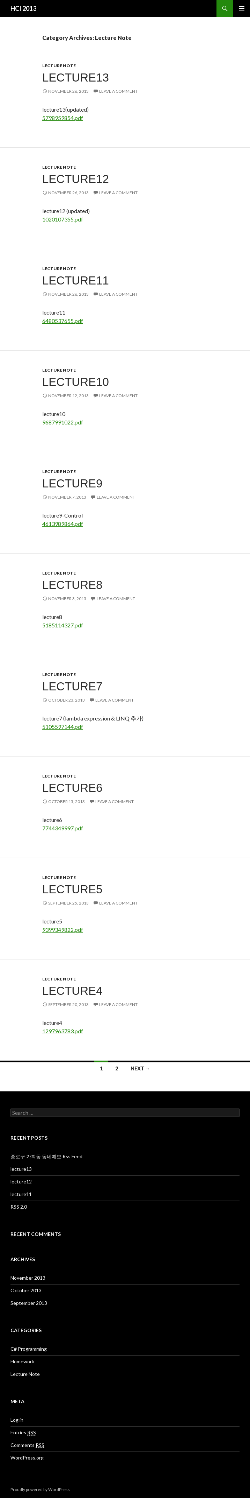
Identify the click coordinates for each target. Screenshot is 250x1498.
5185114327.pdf (62, 625)
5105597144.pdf (62, 726)
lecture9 (72, 483)
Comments (27, 1445)
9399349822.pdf (62, 929)
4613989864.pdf (62, 523)
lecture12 (75, 179)
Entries (23, 1432)
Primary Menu (241, 8)
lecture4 (72, 990)
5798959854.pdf (62, 117)
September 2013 (28, 1303)
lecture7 (72, 686)
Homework (22, 1361)
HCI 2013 (23, 8)
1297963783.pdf (62, 1031)
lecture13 (75, 77)
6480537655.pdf (62, 320)
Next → (140, 1068)
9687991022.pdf (62, 422)
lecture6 (72, 787)
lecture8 (72, 584)
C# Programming (28, 1349)
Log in (16, 1420)
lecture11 (75, 280)
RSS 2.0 (18, 1207)
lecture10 (75, 381)
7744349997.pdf (62, 828)
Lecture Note (59, 65)
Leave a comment (118, 91)
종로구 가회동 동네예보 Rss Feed (46, 1156)
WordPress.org (27, 1458)
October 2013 (26, 1290)
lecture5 (72, 889)
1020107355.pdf (62, 219)
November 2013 (27, 1278)
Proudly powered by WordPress (40, 1489)
